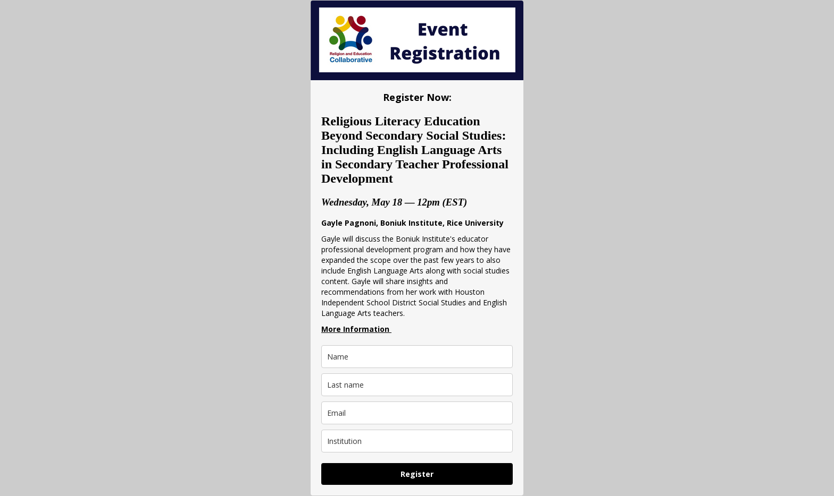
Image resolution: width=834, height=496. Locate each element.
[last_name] (417, 384)
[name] (417, 356)
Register (417, 474)
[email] (417, 412)
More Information (356, 329)
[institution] (417, 441)
